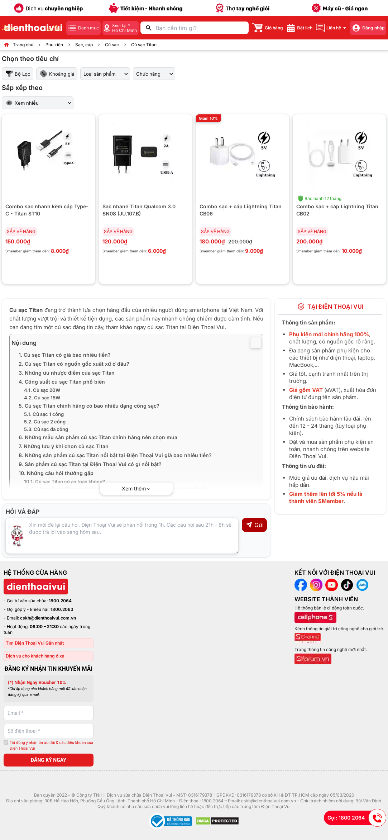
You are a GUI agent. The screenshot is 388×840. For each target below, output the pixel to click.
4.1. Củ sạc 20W (42, 390)
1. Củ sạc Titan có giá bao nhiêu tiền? (65, 355)
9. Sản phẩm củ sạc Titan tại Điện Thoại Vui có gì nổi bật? (90, 464)
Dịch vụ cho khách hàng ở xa (35, 656)
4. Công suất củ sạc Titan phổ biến (62, 382)
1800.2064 (60, 600)
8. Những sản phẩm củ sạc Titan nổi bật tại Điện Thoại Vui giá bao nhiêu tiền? (115, 455)
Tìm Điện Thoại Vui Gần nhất (35, 643)
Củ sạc (112, 44)
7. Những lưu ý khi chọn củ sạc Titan (64, 446)
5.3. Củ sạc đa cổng (46, 429)
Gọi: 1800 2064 (356, 818)
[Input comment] (122, 536)
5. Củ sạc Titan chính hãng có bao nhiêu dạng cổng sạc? (89, 406)
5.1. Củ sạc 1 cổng (44, 414)
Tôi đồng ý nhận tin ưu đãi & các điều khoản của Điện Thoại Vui (51, 745)
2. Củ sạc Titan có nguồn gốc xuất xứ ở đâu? (74, 364)
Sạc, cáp (84, 44)
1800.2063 (62, 609)
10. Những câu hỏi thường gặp (56, 473)
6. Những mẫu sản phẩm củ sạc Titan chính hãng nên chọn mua (98, 437)
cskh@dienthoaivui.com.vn (48, 618)
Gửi (254, 524)
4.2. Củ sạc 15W (42, 397)
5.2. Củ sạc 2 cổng (45, 421)
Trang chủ (23, 44)
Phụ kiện (54, 44)
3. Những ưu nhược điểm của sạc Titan (67, 373)
